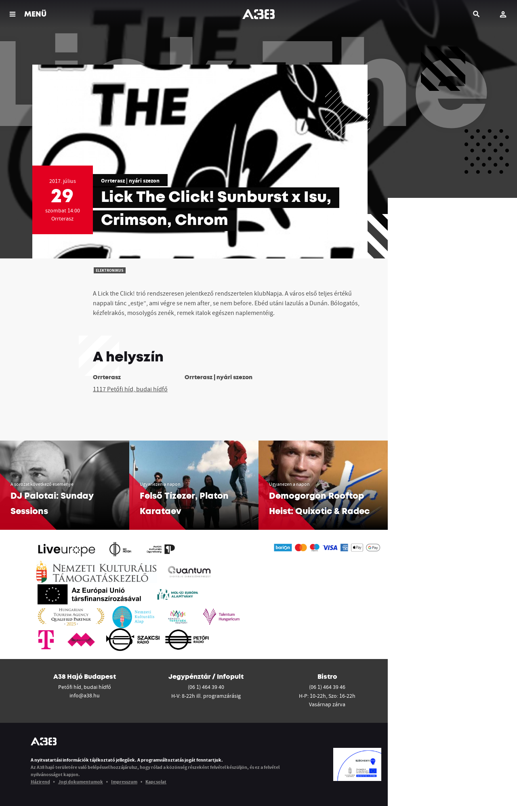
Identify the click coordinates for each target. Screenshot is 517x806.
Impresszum (124, 782)
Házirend (40, 782)
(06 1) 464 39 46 (327, 687)
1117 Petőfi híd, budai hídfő (130, 389)
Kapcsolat (155, 782)
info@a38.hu (84, 695)
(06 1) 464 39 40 (206, 687)
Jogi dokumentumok (80, 782)
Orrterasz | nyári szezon (130, 180)
